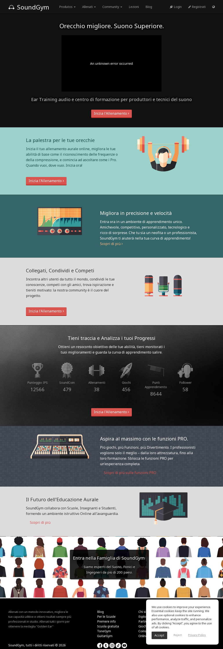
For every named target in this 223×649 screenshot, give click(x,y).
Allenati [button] (89, 7)
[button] (213, 7)
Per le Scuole (106, 616)
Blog (148, 7)
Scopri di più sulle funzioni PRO (128, 472)
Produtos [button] (67, 7)
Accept (159, 635)
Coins (142, 631)
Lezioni (134, 7)
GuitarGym (104, 636)
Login (176, 7)
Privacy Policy (197, 635)
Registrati (197, 7)
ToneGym (104, 631)
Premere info (106, 621)
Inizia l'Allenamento (111, 113)
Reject (178, 635)
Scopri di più (111, 243)
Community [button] (112, 7)
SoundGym (28, 7)
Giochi (142, 626)
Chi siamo (145, 612)
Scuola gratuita (108, 626)
